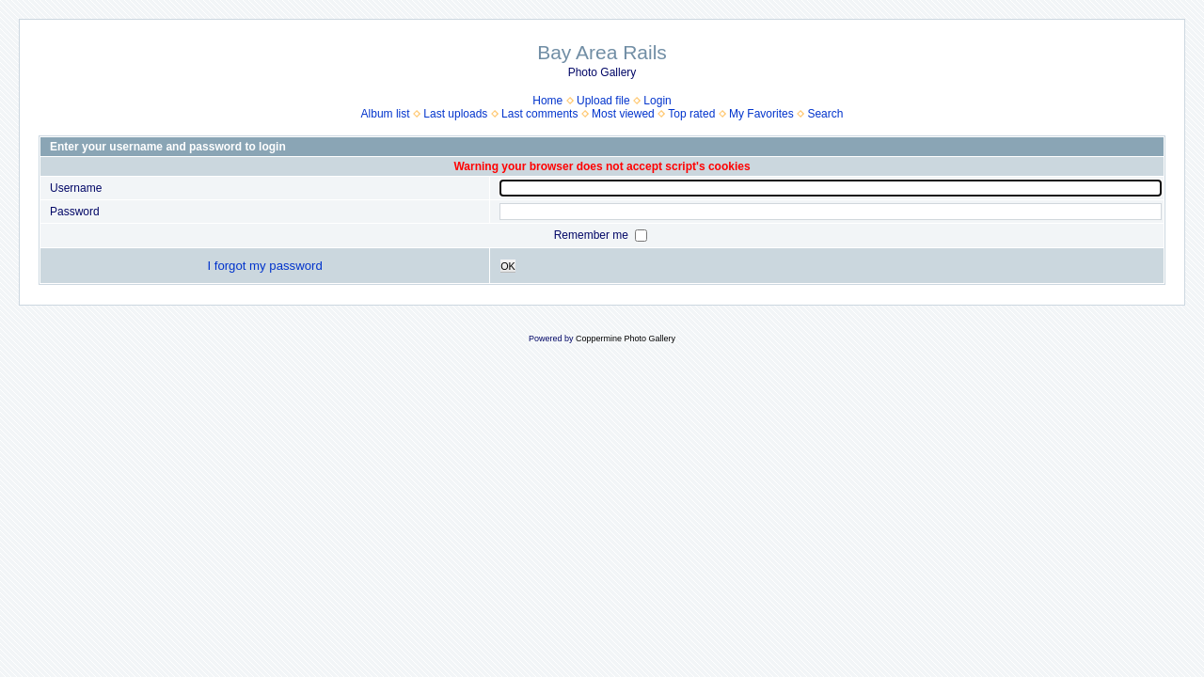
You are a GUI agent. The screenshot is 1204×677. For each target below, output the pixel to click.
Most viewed (623, 113)
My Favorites (761, 113)
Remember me (593, 235)
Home (547, 100)
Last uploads (455, 113)
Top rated (691, 113)
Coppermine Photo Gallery (625, 338)
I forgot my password (264, 266)
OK (507, 266)
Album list (385, 113)
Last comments (539, 113)
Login (657, 100)
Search (825, 113)
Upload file (603, 100)
